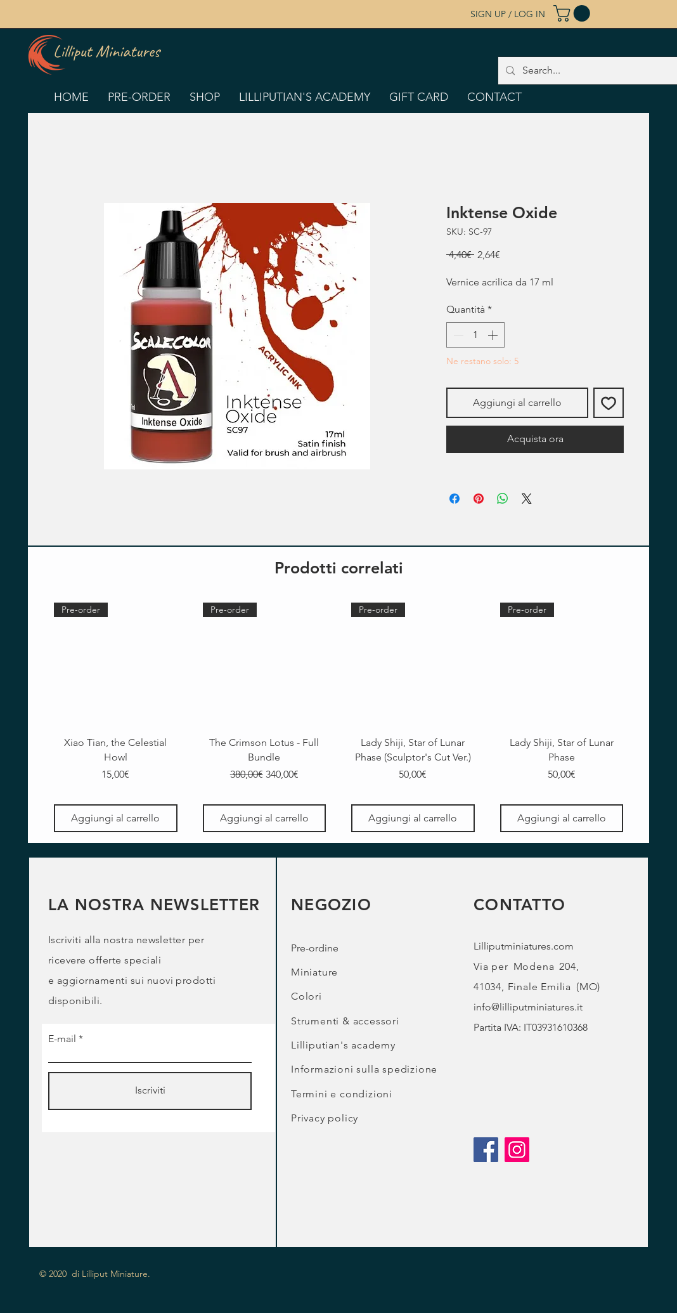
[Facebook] (486, 1149)
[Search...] (593, 70)
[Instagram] (517, 1149)
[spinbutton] (475, 335)
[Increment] (494, 335)
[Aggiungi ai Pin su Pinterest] (478, 498)
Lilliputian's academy (343, 1045)
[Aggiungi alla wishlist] (608, 403)
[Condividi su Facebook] (454, 498)
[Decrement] (457, 335)
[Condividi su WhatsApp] (502, 498)
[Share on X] (526, 498)
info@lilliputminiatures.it (528, 1007)
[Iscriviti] (150, 1091)
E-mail (62, 1039)
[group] (338, 717)
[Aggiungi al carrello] (115, 818)
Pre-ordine (314, 948)
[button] (573, 13)
